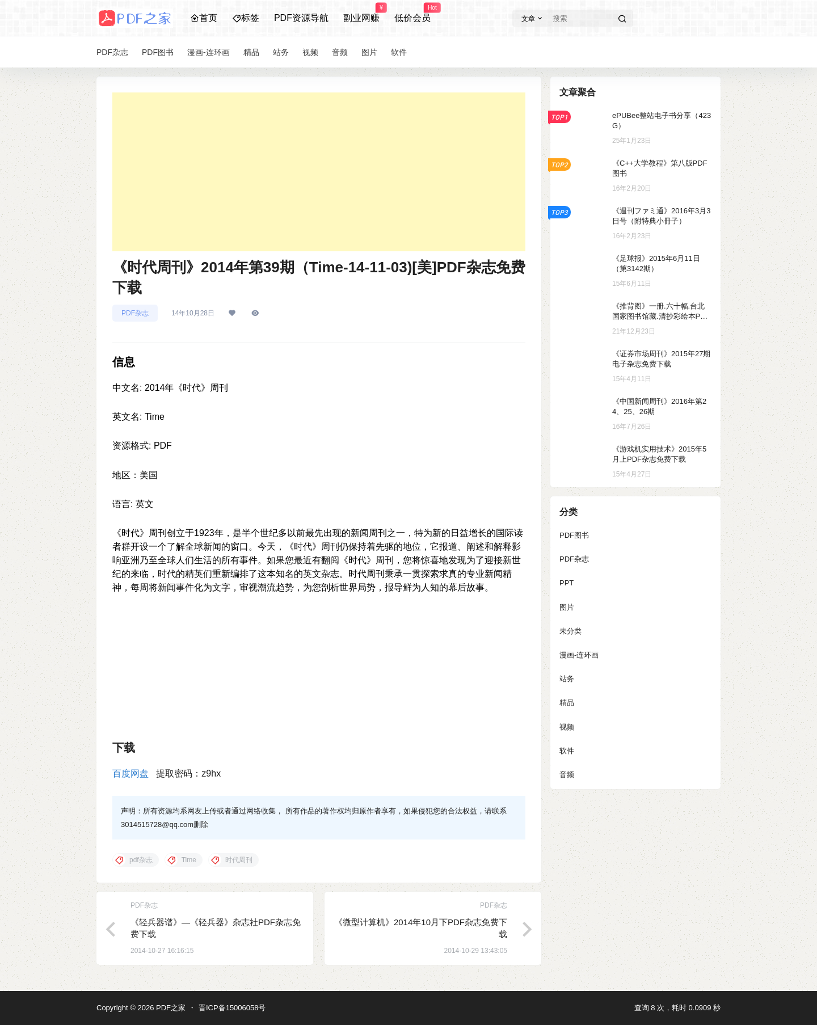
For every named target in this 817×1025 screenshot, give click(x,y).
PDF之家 (170, 1007)
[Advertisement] (318, 171)
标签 (245, 18)
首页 (203, 18)
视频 (566, 727)
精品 (566, 702)
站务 (566, 678)
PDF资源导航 (301, 18)
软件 (566, 750)
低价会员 (412, 13)
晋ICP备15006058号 (232, 1007)
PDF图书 (574, 535)
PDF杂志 (135, 313)
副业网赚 (361, 13)
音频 (566, 774)
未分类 (570, 631)
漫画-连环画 (579, 655)
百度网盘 (130, 773)
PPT (566, 583)
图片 (566, 607)
